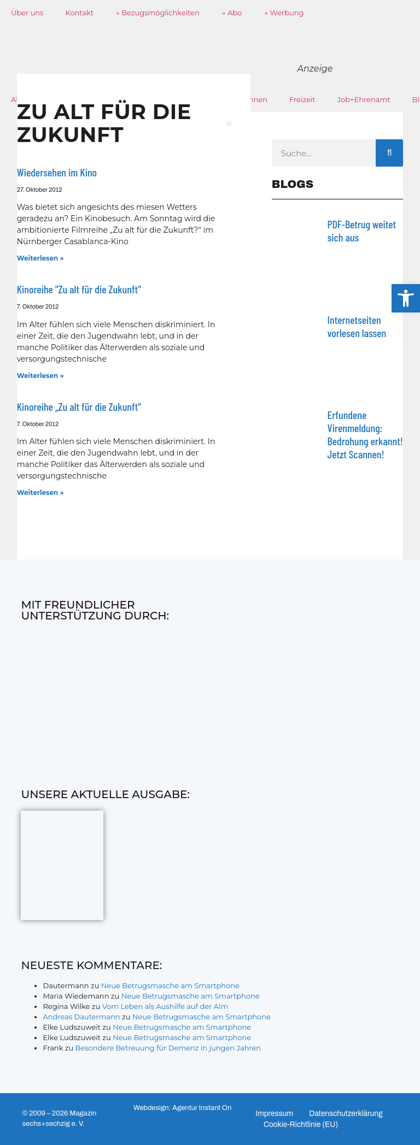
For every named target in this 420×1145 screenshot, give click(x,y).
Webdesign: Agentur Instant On (182, 1108)
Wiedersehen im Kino (57, 172)
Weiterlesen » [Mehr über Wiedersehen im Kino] (40, 258)
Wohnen (252, 99)
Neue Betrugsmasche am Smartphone (170, 985)
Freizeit (302, 99)
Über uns (27, 12)
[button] (406, 298)
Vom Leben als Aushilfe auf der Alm (165, 1006)
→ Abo (231, 12)
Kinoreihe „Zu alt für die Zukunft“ (79, 406)
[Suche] (389, 153)
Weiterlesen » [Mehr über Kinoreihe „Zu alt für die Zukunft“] (40, 492)
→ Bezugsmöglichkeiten (157, 12)
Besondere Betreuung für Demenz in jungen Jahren (168, 1047)
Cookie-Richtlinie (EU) (302, 1124)
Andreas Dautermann (81, 1016)
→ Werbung (284, 12)
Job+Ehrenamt (363, 99)
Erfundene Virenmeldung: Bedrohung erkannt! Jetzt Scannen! (365, 434)
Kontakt (79, 12)
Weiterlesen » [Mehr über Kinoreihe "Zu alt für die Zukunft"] (40, 375)
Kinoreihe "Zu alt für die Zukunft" (79, 289)
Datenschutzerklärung (347, 1113)
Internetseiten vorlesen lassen (357, 326)
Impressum (274, 1113)
